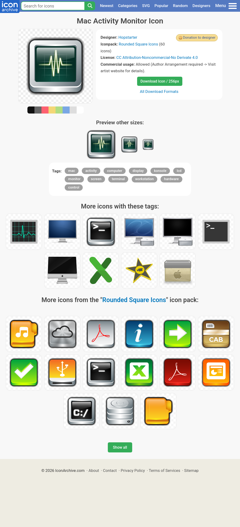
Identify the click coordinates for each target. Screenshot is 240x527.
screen (96, 179)
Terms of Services (164, 470)
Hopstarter (127, 37)
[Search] (89, 5)
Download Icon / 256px (159, 81)
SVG (146, 5)
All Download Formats (159, 91)
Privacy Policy (133, 470)
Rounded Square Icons (138, 44)
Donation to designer (199, 37)
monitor (74, 179)
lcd (179, 171)
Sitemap (191, 470)
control (73, 187)
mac (71, 171)
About (94, 470)
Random (180, 5)
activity (91, 171)
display (138, 171)
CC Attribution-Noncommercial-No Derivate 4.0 (157, 57)
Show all (120, 447)
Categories (128, 5)
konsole (160, 171)
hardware (171, 179)
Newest (106, 5)
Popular (161, 5)
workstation (144, 179)
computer (114, 171)
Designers (201, 5)
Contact (110, 470)
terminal (118, 179)
